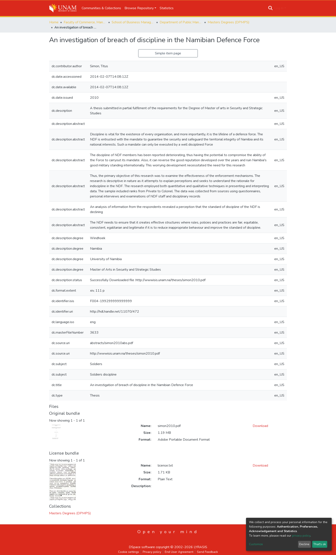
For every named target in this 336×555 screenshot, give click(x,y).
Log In (279, 8)
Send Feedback (207, 552)
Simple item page (168, 53)
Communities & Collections (101, 8)
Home (53, 22)
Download (260, 426)
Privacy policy (152, 552)
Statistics (167, 8)
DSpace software (142, 547)
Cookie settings (128, 552)
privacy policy (301, 536)
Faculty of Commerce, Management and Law (85, 22)
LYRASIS (200, 547)
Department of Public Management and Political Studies (181, 22)
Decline (304, 544)
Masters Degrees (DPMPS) (228, 22)
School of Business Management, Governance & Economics (133, 22)
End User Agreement (179, 552)
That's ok (319, 544)
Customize (256, 544)
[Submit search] (270, 8)
